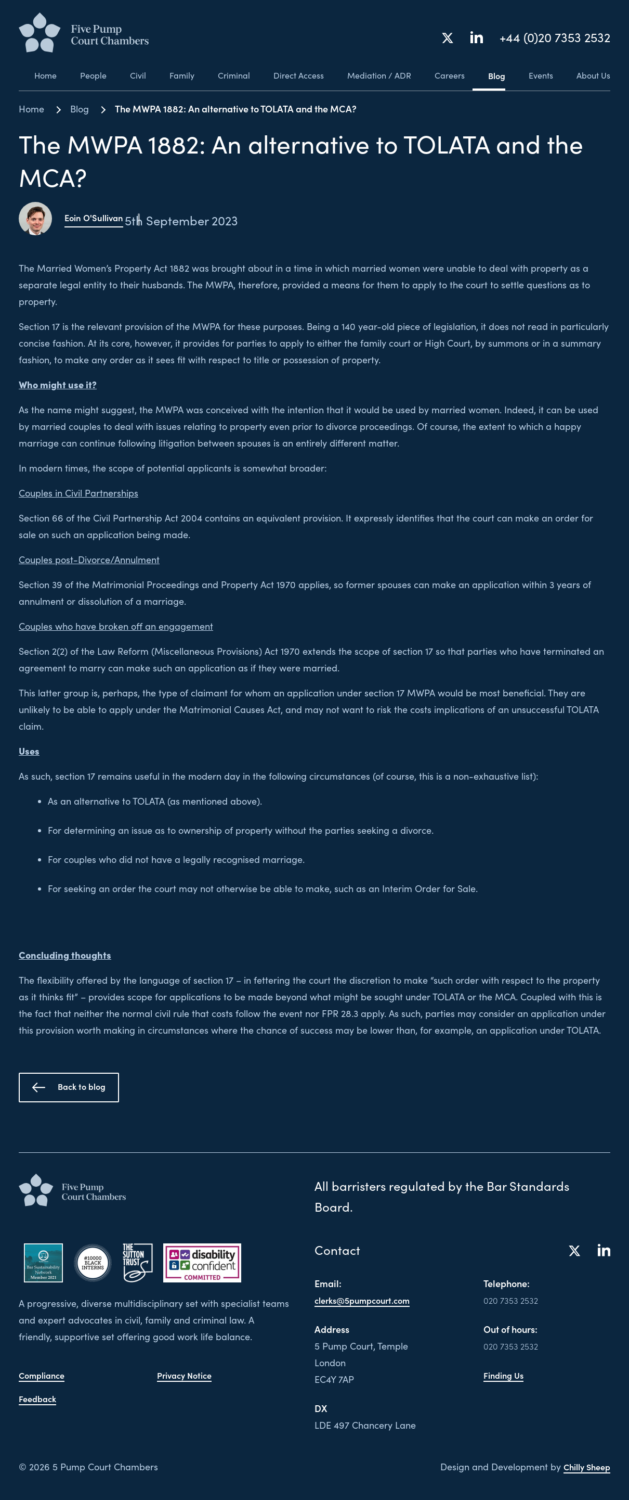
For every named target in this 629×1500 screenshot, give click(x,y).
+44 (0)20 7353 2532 (555, 38)
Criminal (224, 76)
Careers (445, 76)
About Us (593, 76)
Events (539, 76)
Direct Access (291, 76)
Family (171, 76)
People (79, 76)
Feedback (39, 1394)
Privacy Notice (187, 1371)
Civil (125, 76)
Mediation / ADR (373, 76)
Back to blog (69, 1087)
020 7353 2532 (514, 1299)
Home (30, 76)
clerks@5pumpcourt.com (367, 1299)
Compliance (45, 1371)
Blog (493, 76)
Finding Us (505, 1374)
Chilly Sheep (583, 1466)
